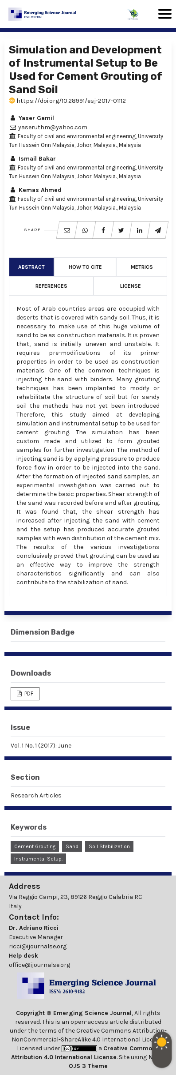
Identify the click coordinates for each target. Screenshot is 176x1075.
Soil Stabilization (109, 846)
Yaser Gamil (31, 118)
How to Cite (85, 267)
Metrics (142, 267)
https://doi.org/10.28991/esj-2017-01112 (67, 101)
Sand (72, 846)
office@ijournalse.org (39, 965)
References (51, 286)
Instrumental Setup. (38, 859)
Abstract (31, 267)
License (130, 286)
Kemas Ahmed (35, 190)
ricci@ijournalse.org (37, 946)
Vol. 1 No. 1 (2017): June (41, 745)
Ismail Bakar (32, 158)
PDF (28, 693)
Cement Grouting (34, 846)
